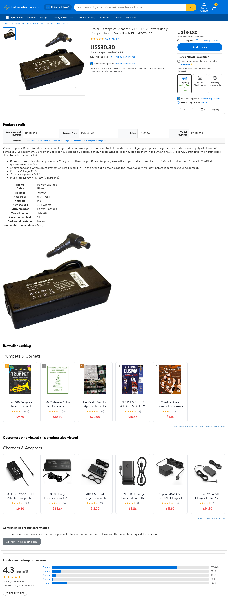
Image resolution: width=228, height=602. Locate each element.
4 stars (46, 571)
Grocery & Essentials (62, 17)
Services (31, 17)
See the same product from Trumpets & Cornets (199, 426)
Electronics (16, 23)
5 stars (46, 567)
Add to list (187, 109)
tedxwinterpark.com (125, 63)
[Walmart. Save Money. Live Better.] (22, 7)
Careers (118, 17)
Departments (14, 17)
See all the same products (211, 518)
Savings (43, 17)
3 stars (46, 575)
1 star (47, 583)
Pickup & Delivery (86, 17)
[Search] (191, 7)
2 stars (46, 579)
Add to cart (200, 47)
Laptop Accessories (59, 23)
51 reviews (114, 38)
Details (204, 102)
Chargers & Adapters (96, 140)
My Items (131, 17)
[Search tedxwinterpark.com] (130, 7)
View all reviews (15, 592)
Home (6, 23)
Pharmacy (104, 17)
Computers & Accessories (35, 23)
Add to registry (209, 109)
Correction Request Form (22, 542)
